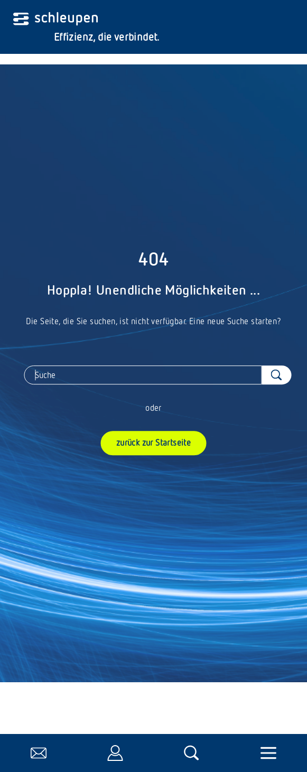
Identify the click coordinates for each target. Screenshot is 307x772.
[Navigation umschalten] (268, 753)
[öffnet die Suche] (192, 753)
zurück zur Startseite (153, 442)
